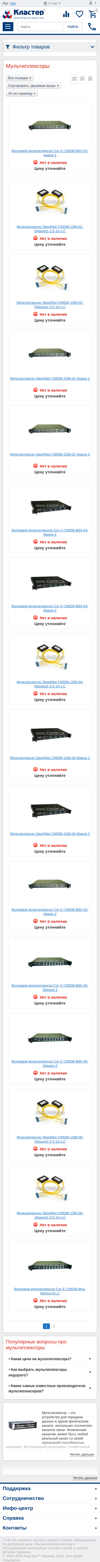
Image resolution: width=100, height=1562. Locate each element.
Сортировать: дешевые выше (33, 86)
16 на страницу (22, 93)
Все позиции (19, 78)
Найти (72, 26)
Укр (13, 3)
